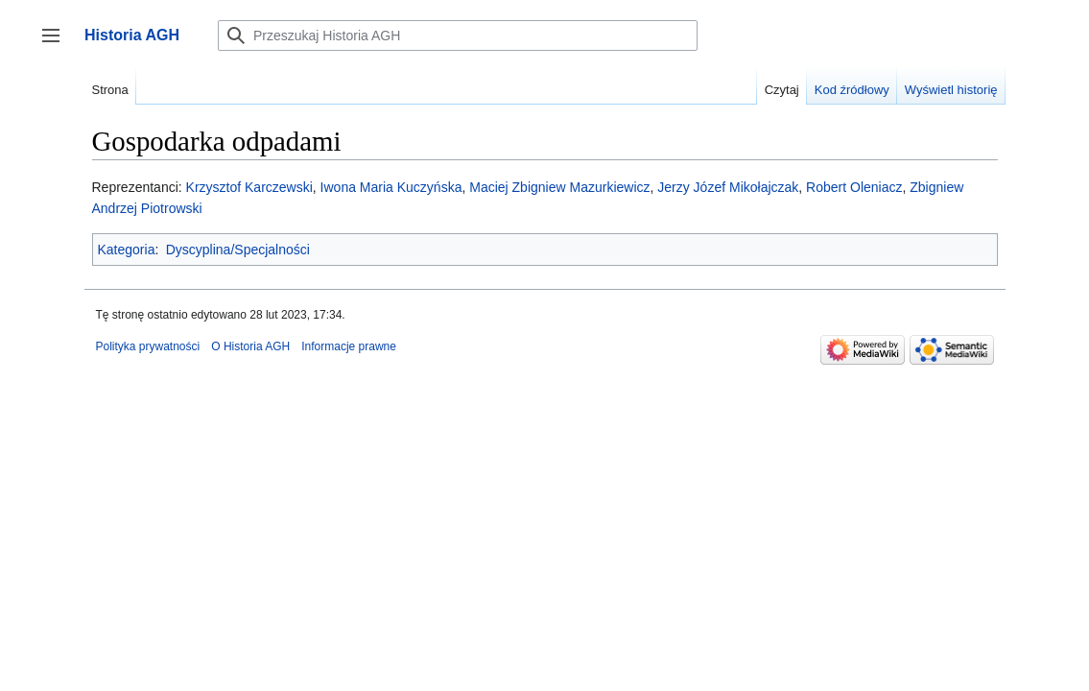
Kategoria (126, 249)
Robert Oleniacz (854, 187)
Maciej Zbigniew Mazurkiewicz (559, 187)
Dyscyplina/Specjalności (238, 249)
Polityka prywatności (148, 346)
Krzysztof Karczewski (249, 187)
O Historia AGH (250, 346)
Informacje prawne (348, 346)
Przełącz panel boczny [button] (57, 44)
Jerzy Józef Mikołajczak (727, 187)
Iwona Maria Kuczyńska (391, 187)
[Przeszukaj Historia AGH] (458, 35)
